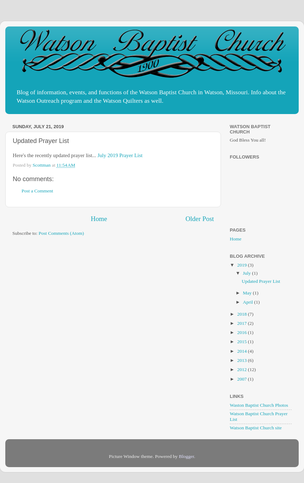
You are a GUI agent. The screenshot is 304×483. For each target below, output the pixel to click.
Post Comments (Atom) (61, 233)
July (247, 273)
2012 (242, 369)
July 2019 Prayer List (120, 155)
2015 (242, 341)
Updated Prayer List (261, 281)
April (248, 302)
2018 (242, 314)
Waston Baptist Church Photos (259, 405)
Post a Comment (37, 190)
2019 (242, 265)
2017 (242, 323)
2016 (242, 332)
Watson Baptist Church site (256, 427)
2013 (242, 360)
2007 (242, 379)
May (248, 293)
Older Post (200, 218)
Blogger (186, 456)
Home (99, 218)
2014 (242, 351)
